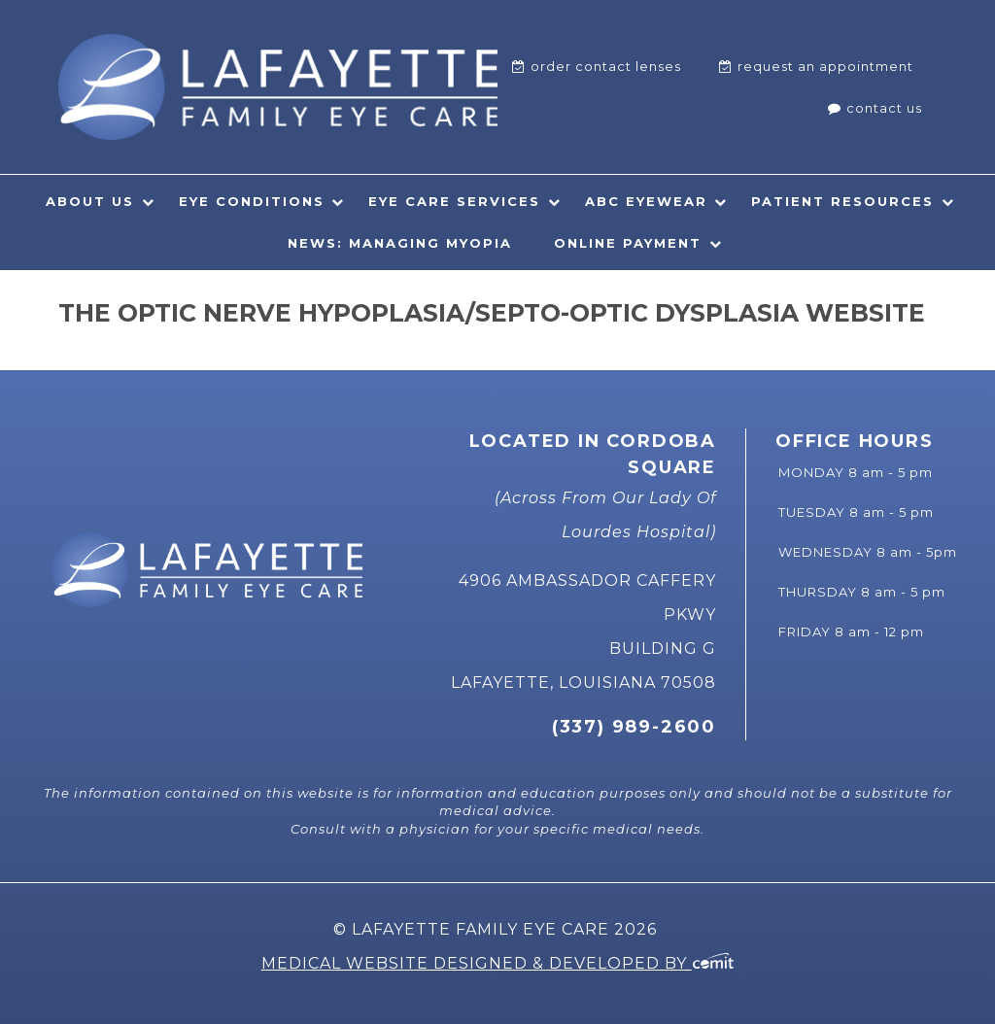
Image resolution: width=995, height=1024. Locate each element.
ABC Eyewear (646, 201)
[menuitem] (597, 66)
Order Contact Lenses (606, 66)
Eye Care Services (454, 201)
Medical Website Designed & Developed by (498, 963)
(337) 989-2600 (634, 726)
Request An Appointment (825, 66)
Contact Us (884, 108)
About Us (90, 201)
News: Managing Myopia (400, 243)
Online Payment (628, 243)
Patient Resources (842, 201)
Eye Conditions (252, 201)
